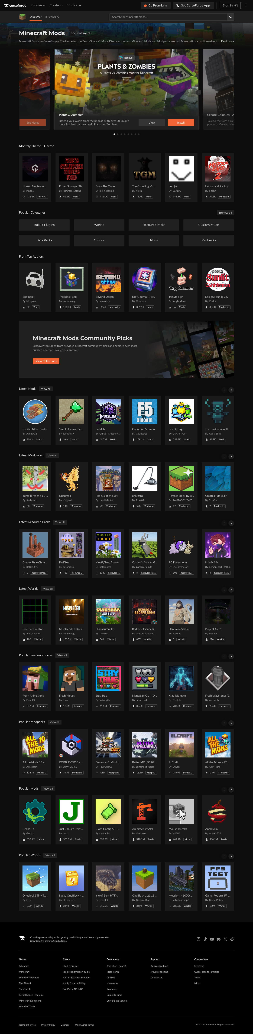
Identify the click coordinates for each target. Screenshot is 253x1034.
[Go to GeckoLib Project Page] (35, 819)
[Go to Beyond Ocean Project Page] (108, 287)
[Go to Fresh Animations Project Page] (35, 686)
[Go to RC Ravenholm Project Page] (181, 553)
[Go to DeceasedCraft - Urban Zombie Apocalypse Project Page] (108, 753)
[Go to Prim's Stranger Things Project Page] (72, 177)
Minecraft (24, 972)
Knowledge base (159, 966)
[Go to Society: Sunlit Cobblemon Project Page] (218, 287)
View (152, 122)
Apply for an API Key (74, 983)
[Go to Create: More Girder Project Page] (35, 420)
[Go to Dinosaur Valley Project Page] (108, 620)
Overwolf (199, 966)
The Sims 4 (25, 983)
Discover (36, 16)
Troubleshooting (159, 972)
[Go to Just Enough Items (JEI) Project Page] (72, 819)
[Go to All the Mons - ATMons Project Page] (218, 753)
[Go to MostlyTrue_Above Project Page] (108, 553)
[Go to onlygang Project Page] (145, 486)
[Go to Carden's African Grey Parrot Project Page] (145, 553)
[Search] (230, 17)
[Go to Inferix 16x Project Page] (218, 553)
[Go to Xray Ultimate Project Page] (181, 686)
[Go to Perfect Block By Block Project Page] (181, 486)
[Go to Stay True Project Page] (108, 686)
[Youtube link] (212, 939)
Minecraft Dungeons (30, 1001)
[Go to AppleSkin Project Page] (218, 819)
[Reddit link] (232, 939)
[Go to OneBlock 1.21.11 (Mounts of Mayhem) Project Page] (145, 886)
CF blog (111, 977)
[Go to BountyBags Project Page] (181, 420)
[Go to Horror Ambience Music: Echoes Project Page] (35, 177)
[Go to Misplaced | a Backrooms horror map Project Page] (72, 620)
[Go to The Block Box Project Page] (72, 287)
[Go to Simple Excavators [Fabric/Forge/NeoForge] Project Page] (72, 420)
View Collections (46, 361)
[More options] (245, 5)
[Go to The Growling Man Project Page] (145, 177)
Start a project (70, 966)
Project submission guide (76, 972)
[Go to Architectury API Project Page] (145, 819)
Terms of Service (27, 1025)
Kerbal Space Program (31, 995)
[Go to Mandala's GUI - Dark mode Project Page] (145, 686)
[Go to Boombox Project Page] (35, 287)
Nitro (197, 983)
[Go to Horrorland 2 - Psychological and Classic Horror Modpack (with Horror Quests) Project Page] (218, 177)
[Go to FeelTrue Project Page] (72, 553)
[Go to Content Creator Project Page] (35, 620)
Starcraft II (25, 989)
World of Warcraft (29, 977)
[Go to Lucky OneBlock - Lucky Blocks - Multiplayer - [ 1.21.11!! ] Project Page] (72, 886)
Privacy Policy (48, 1025)
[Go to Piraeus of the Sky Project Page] (108, 486)
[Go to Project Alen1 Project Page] (218, 620)
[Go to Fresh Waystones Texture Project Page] (218, 686)
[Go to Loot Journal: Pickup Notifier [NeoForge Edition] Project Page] (145, 287)
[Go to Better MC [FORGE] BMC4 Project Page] (145, 753)
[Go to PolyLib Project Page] (108, 420)
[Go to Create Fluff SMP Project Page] (218, 486)
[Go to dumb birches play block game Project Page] (35, 486)
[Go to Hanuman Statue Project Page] (181, 620)
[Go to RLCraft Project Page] (181, 753)
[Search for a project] (168, 17)
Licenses (65, 1025)
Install (181, 122)
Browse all (225, 212)
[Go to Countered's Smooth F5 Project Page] (145, 420)
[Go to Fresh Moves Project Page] (72, 686)
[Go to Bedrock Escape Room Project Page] (145, 620)
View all (46, 388)
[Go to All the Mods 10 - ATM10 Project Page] (35, 753)
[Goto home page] (15, 5)
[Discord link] (218, 939)
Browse (38, 5)
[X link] (225, 939)
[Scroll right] (231, 390)
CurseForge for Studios (206, 972)
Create (56, 5)
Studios (74, 5)
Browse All (52, 16)
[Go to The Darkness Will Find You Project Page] (218, 420)
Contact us (156, 977)
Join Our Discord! (116, 966)
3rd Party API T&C (73, 989)
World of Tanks (27, 1006)
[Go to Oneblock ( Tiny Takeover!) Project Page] (35, 886)
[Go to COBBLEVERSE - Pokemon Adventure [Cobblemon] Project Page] (72, 753)
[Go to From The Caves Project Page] (108, 177)
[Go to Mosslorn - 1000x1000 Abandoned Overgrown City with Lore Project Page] (181, 886)
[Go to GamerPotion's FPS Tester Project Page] (218, 886)
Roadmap (112, 989)
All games (24, 966)
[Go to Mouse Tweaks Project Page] (181, 819)
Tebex (197, 977)
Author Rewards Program (76, 977)
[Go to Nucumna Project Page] (72, 486)
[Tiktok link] (205, 939)
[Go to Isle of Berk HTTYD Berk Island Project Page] (108, 886)
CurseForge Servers (117, 1001)
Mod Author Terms (84, 1025)
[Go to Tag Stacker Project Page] (181, 287)
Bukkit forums (114, 995)
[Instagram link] (198, 939)
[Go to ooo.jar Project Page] (181, 177)
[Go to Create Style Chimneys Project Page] (35, 553)
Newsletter (112, 983)
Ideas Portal (113, 972)
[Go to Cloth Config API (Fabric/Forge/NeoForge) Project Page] (108, 819)
